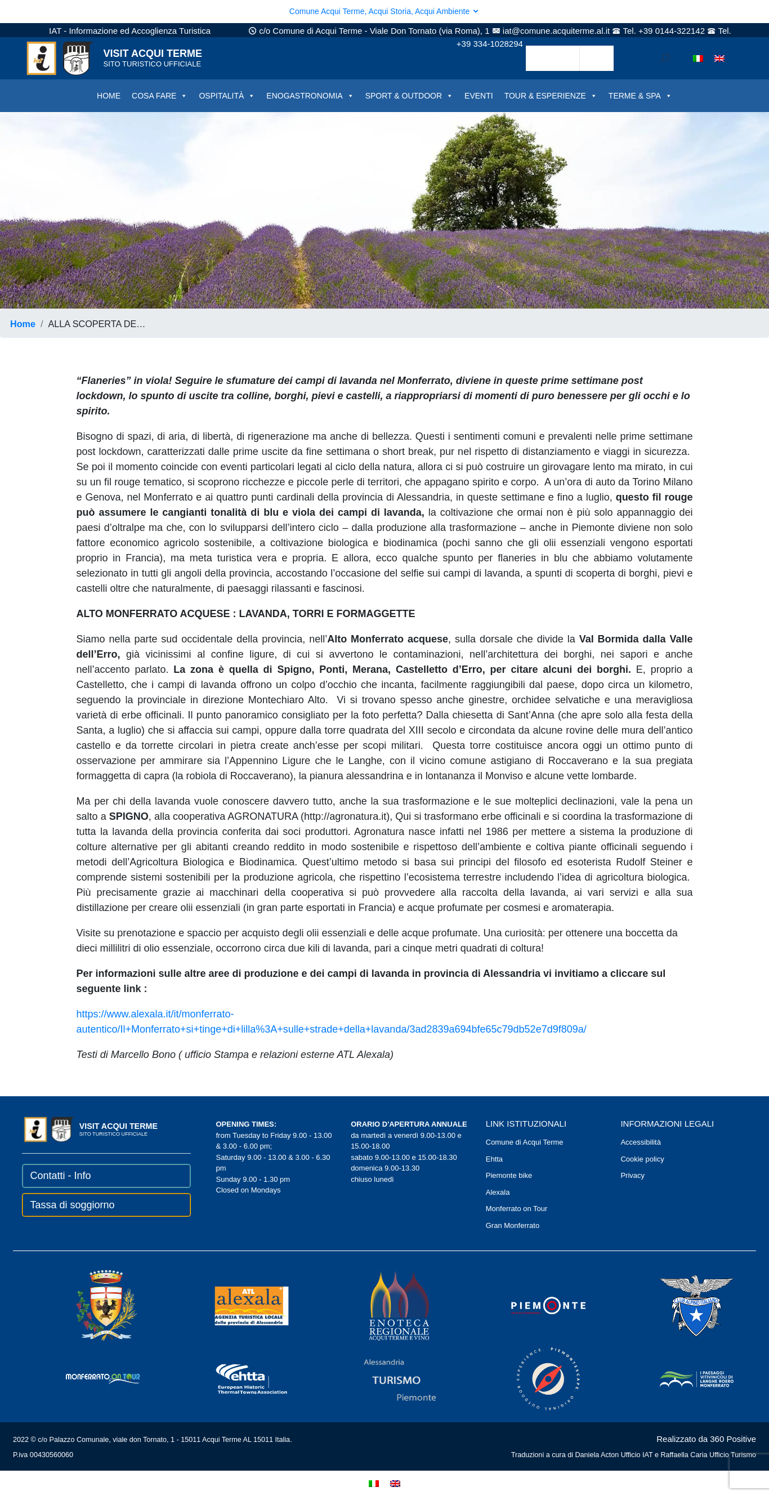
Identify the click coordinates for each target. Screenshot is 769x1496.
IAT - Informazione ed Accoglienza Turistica (130, 30)
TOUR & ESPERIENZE (550, 95)
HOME (108, 95)
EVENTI (478, 95)
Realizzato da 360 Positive (706, 1439)
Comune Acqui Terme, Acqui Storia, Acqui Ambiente (384, 11)
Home (22, 324)
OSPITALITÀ (227, 95)
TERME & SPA (640, 95)
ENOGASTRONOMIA (310, 95)
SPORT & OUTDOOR (409, 95)
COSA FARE (159, 95)
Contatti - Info (60, 1175)
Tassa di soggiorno (72, 1205)
